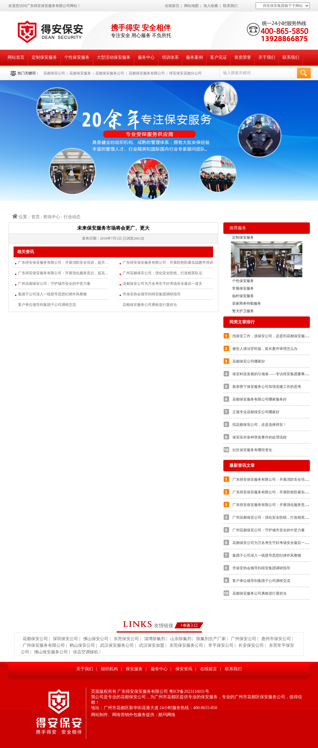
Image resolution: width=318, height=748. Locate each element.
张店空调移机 (85, 652)
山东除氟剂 (180, 638)
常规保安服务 (243, 288)
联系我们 (230, 6)
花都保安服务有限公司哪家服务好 (259, 399)
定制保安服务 (44, 57)
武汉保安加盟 (151, 645)
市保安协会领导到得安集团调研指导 (152, 294)
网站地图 (191, 6)
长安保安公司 (251, 645)
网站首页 (16, 57)
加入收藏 (210, 6)
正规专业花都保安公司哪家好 (255, 412)
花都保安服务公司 (109, 73)
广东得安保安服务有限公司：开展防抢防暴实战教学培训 (168, 262)
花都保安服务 (80, 73)
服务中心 (146, 57)
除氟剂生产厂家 (211, 638)
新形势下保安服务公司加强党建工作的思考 (266, 387)
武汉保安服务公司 (117, 645)
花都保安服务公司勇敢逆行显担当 (150, 305)
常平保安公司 (221, 645)
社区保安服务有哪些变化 (252, 450)
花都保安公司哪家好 (248, 361)
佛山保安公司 (96, 638)
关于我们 (266, 57)
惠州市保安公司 (276, 638)
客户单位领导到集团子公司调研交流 (47, 305)
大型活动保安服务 (114, 57)
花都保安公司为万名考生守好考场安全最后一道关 (162, 283)
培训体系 (170, 57)
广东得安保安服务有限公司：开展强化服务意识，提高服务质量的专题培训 (63, 273)
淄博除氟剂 (154, 638)
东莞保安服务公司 (186, 645)
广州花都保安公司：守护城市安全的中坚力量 (54, 283)
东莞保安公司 (126, 638)
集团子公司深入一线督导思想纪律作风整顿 (52, 294)
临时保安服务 (243, 296)
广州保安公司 (243, 638)
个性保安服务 (77, 57)
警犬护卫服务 (243, 311)
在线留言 (172, 6)
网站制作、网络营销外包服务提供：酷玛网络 (133, 714)
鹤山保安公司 (82, 645)
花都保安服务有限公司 (147, 73)
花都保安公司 (54, 73)
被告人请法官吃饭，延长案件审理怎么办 (265, 349)
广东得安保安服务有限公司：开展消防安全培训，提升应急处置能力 (63, 262)
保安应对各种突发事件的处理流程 (259, 437)
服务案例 (194, 57)
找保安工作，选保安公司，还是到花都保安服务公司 (274, 336)
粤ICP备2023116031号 (189, 691)
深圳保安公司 (65, 638)
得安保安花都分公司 (185, 73)
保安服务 (134, 669)
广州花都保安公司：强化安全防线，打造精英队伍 (162, 273)
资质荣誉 (242, 57)
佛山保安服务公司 (51, 652)
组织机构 (109, 669)
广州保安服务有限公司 (44, 645)
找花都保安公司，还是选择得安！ (259, 425)
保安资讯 (183, 669)
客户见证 (218, 57)
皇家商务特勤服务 (246, 303)
